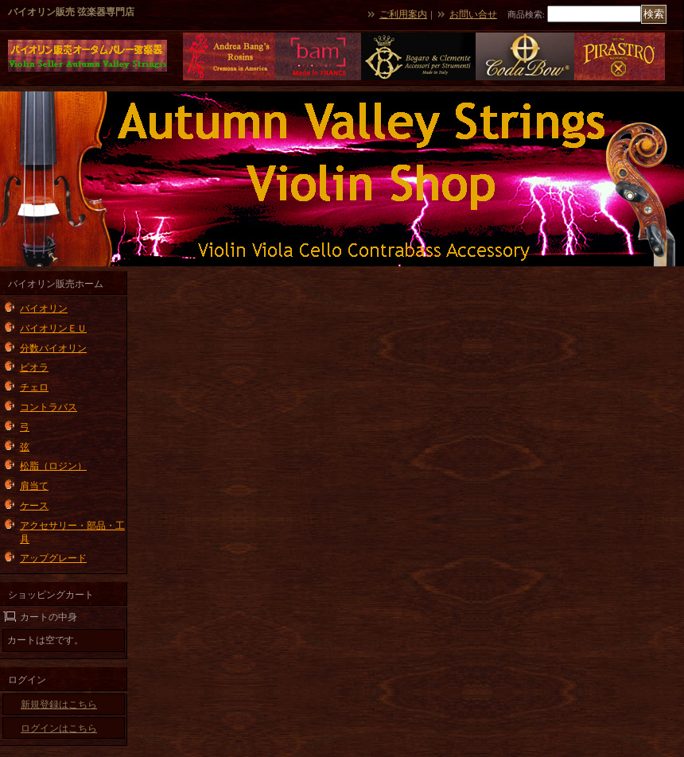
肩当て (34, 485)
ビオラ (34, 367)
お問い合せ (473, 14)
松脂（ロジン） (53, 466)
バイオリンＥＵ (53, 328)
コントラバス (48, 407)
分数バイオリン (53, 348)
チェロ (34, 387)
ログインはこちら (59, 728)
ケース (34, 505)
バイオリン (44, 308)
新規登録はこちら (59, 704)
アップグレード (53, 558)
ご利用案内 (403, 14)
